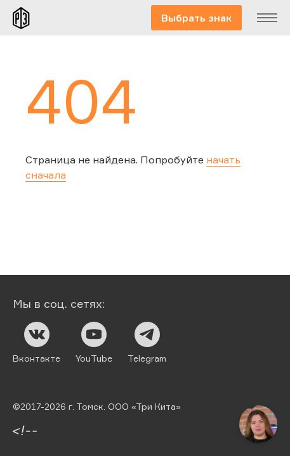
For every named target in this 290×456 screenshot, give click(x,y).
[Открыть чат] (258, 424)
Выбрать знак (196, 17)
